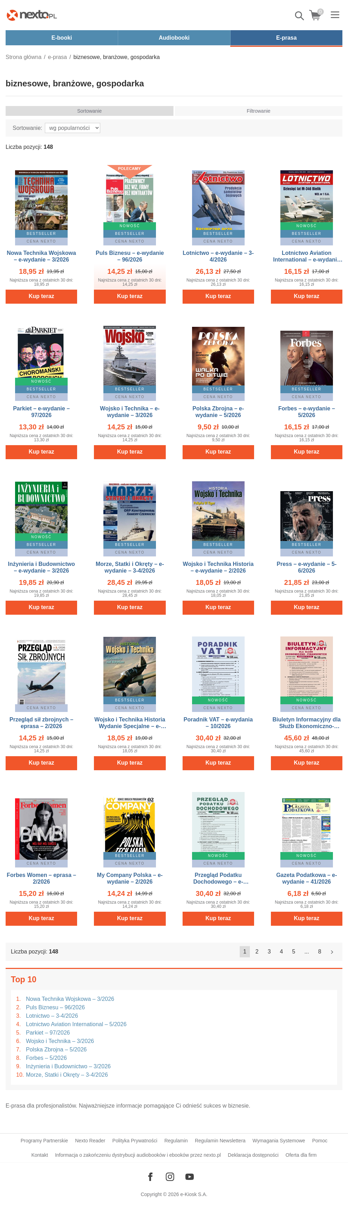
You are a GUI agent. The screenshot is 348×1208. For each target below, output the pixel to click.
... (306, 952)
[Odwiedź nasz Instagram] (170, 1176)
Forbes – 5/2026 (46, 1058)
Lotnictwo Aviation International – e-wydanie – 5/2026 (306, 259)
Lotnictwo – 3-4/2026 (52, 1016)
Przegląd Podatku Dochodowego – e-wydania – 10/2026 (218, 881)
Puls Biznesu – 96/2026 (55, 1007)
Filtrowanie (259, 111)
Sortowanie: (27, 128)
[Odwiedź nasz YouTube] (189, 1176)
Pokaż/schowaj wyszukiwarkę (300, 16)
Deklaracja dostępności (253, 1155)
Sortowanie (89, 111)
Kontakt (39, 1155)
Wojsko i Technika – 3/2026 (60, 1041)
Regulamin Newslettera (220, 1140)
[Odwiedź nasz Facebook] (150, 1176)
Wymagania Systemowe (279, 1140)
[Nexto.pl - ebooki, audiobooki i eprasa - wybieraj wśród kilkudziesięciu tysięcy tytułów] (32, 15)
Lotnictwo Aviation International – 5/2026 (76, 1024)
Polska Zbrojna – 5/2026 (56, 1049)
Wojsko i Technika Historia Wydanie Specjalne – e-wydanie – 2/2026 (129, 726)
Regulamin (176, 1140)
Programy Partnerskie (44, 1140)
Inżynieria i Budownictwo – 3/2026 (68, 1066)
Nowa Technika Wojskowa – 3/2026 (70, 999)
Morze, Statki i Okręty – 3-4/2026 (67, 1075)
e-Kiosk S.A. (193, 1194)
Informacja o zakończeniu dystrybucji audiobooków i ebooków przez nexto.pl (138, 1155)
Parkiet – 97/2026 (48, 1033)
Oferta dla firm (301, 1155)
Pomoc (320, 1140)
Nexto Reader (90, 1140)
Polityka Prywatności (134, 1140)
